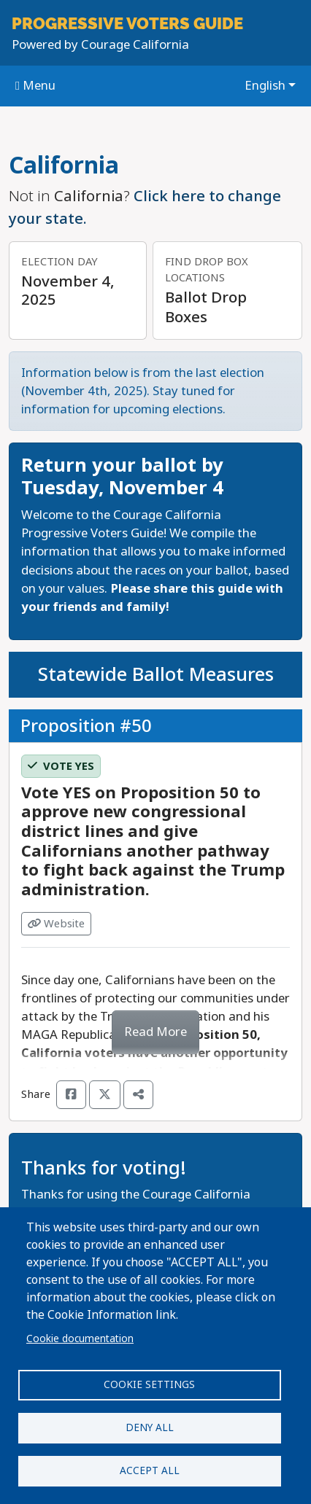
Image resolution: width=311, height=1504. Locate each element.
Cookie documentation (80, 1338)
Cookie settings (149, 1384)
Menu (35, 86)
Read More (155, 1032)
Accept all (150, 1470)
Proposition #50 (86, 725)
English (265, 86)
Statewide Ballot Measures (156, 674)
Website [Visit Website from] (56, 924)
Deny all (150, 1427)
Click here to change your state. (145, 207)
